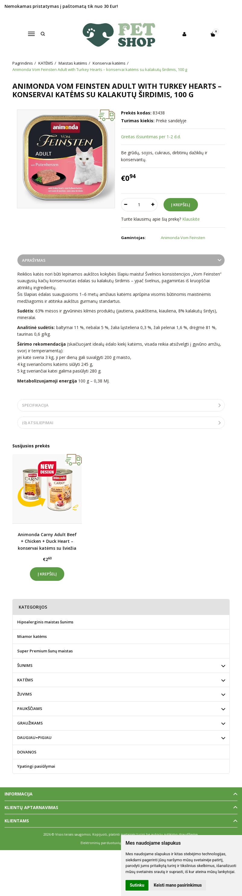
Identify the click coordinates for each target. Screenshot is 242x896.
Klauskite (191, 219)
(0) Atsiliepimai (37, 422)
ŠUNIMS (25, 665)
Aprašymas (34, 260)
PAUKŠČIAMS (29, 708)
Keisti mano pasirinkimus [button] (178, 885)
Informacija (19, 794)
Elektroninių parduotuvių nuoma (107, 842)
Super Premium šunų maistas (45, 651)
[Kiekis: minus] (125, 204)
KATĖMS (25, 680)
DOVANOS (27, 752)
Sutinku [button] (137, 885)
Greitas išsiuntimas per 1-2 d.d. (151, 136)
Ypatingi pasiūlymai (36, 766)
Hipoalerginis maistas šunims (45, 622)
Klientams (17, 821)
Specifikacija (35, 405)
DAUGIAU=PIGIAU (34, 737)
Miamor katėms (32, 636)
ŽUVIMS (24, 694)
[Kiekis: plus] (153, 204)
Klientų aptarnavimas (31, 807)
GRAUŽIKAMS (30, 723)
